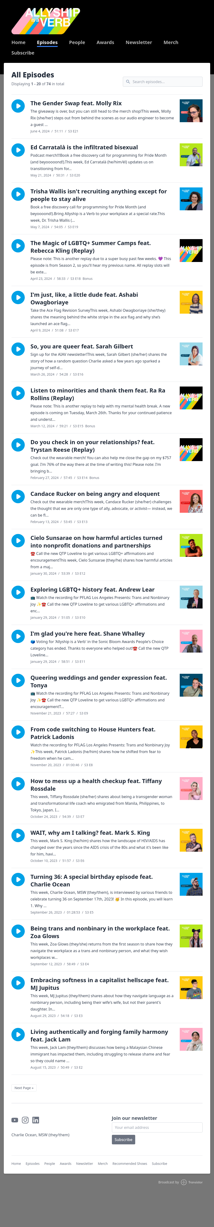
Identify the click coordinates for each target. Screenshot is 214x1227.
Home (18, 42)
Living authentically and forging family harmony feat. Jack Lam (99, 1035)
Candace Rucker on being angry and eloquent (95, 494)
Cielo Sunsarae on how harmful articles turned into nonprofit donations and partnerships (96, 541)
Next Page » (24, 1088)
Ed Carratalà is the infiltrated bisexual (84, 147)
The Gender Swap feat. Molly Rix (76, 103)
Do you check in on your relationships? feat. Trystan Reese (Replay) (92, 445)
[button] (18, 106)
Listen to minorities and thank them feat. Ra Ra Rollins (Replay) (97, 394)
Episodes (47, 42)
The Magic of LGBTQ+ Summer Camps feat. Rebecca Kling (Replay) (90, 246)
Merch (171, 42)
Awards (105, 42)
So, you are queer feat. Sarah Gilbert (81, 346)
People (77, 42)
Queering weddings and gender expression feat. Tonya (98, 681)
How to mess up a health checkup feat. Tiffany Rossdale (96, 784)
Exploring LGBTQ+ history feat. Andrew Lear (92, 589)
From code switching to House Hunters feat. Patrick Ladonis (92, 733)
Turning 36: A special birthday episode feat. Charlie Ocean (91, 880)
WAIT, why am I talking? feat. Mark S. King (90, 832)
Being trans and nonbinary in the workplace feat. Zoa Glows (100, 932)
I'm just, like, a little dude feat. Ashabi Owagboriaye (84, 298)
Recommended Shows (130, 1163)
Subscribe (23, 52)
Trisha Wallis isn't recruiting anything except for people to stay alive (98, 195)
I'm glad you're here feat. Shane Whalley (87, 633)
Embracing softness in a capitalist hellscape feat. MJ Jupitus (99, 983)
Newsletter (139, 42)
